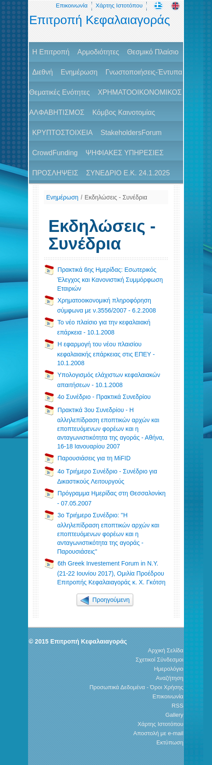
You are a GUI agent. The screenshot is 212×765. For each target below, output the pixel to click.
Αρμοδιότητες (98, 52)
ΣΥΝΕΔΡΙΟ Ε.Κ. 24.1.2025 (128, 173)
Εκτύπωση (170, 742)
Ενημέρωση (78, 72)
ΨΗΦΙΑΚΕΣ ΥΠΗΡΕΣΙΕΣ (124, 153)
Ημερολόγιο (168, 668)
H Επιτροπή (50, 52)
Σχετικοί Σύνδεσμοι (160, 659)
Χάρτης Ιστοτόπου (118, 5)
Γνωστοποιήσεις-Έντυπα (144, 72)
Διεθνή (42, 72)
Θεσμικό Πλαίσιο (153, 52)
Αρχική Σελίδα (166, 650)
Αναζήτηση (170, 678)
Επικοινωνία (72, 5)
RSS (178, 705)
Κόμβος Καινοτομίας (123, 112)
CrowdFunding (55, 153)
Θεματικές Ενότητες (59, 92)
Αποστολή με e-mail (158, 733)
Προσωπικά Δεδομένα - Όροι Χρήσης (136, 687)
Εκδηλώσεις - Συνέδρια (116, 197)
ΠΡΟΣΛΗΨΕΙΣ (55, 173)
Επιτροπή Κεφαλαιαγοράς (99, 20)
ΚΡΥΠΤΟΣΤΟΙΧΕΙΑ (62, 132)
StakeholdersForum (131, 132)
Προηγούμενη (105, 599)
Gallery (174, 715)
